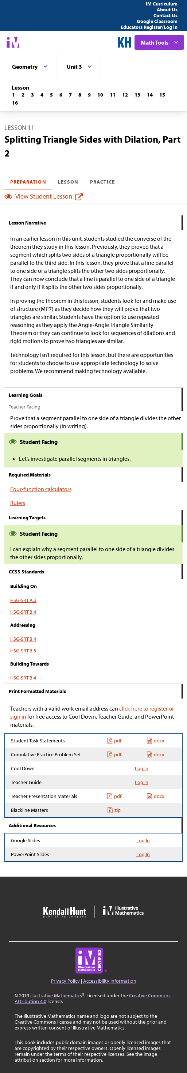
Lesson (68, 181)
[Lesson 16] (15, 103)
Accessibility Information (109, 981)
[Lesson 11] (112, 95)
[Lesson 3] (32, 95)
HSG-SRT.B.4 (23, 612)
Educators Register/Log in (149, 27)
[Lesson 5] (51, 95)
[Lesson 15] (162, 95)
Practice (102, 181)
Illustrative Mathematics (56, 995)
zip (114, 810)
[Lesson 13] (137, 95)
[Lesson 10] (100, 95)
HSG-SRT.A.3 (23, 600)
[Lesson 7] (70, 95)
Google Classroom (157, 21)
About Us (167, 9)
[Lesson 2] (23, 95)
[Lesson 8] (80, 95)
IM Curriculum (162, 4)
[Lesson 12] (125, 95)
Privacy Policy (65, 981)
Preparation (28, 181)
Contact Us (165, 15)
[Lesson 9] (89, 95)
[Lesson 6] (61, 95)
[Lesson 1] (13, 95)
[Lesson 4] (42, 95)
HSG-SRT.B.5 (23, 651)
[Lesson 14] (150, 95)
